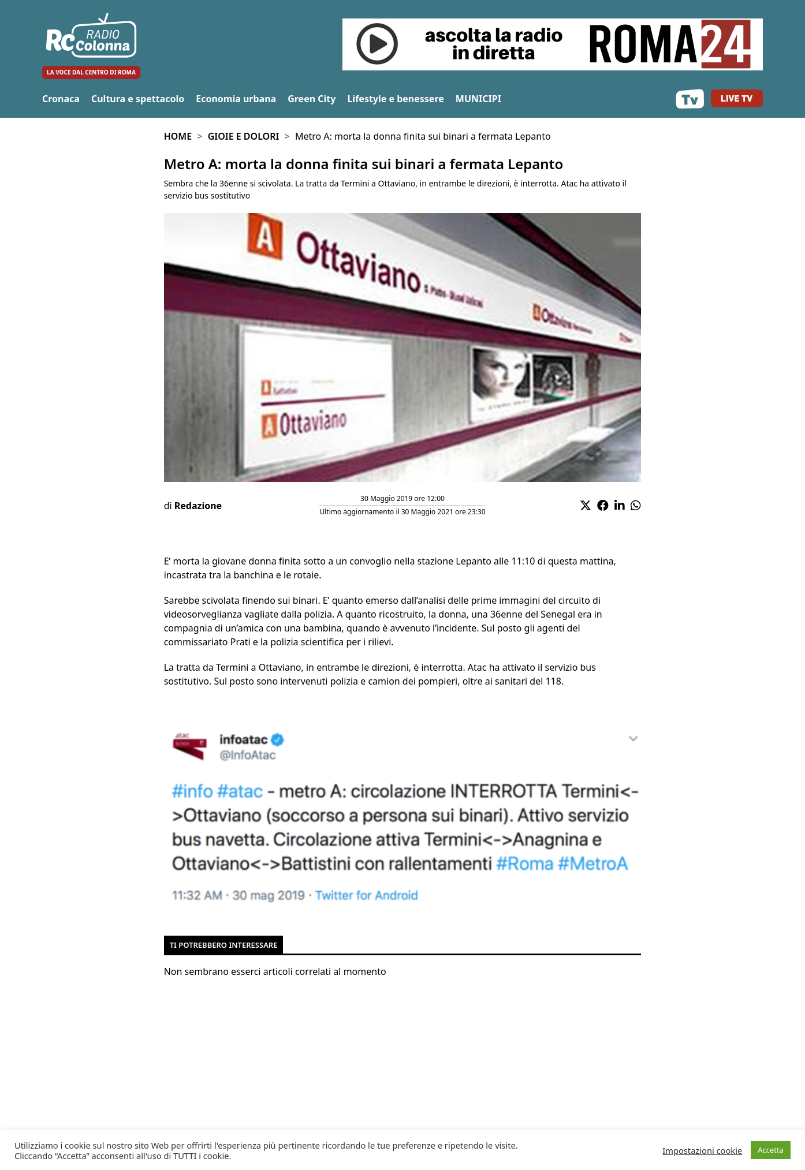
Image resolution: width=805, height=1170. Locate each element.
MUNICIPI (478, 98)
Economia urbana (236, 98)
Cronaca (61, 98)
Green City (312, 98)
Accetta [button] (771, 1150)
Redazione (198, 505)
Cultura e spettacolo (137, 98)
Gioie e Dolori (243, 136)
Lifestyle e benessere (395, 98)
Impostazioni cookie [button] (702, 1150)
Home (178, 136)
